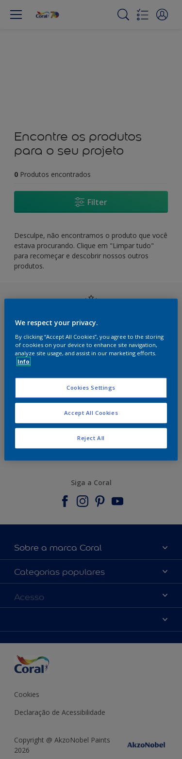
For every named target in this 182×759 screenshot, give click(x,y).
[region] (90, 379)
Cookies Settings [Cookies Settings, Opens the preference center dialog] (91, 387)
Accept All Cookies (91, 412)
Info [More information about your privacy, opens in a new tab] (23, 361)
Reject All (91, 438)
